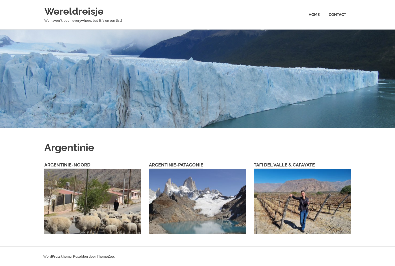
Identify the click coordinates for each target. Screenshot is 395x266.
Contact (337, 14)
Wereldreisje (74, 11)
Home (314, 14)
